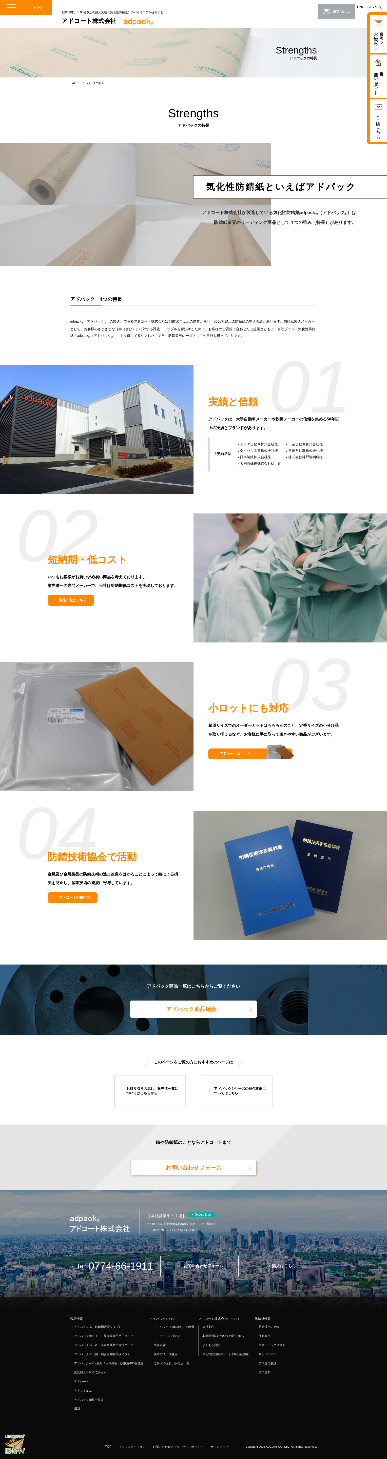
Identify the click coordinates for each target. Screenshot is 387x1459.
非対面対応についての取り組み (223, 1336)
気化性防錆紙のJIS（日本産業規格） (226, 1354)
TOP (73, 83)
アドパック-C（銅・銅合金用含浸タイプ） (102, 1354)
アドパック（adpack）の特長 (174, 1327)
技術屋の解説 (267, 1363)
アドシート (81, 1381)
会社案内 (208, 1327)
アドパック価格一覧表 (89, 1400)
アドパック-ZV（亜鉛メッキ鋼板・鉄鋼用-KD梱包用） (110, 1363)
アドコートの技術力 (74, 897)
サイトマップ (219, 1447)
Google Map (203, 1214)
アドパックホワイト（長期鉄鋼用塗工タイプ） (105, 1336)
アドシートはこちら (235, 754)
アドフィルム (83, 1390)
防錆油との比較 (269, 1327)
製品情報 (76, 1319)
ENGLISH (364, 7)
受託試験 (160, 1345)
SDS (77, 1408)
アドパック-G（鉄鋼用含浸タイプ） (98, 1327)
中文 (378, 7)
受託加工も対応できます (90, 1372)
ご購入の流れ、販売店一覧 (171, 1363)
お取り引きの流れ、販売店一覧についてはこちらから (152, 1091)
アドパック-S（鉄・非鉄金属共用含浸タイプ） (105, 1345)
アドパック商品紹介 (191, 1009)
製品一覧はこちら (73, 600)
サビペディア (267, 1354)
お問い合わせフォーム (194, 1168)
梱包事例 (265, 1336)
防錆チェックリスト (272, 1345)
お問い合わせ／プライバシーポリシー (178, 1447)
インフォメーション (132, 1447)
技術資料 (265, 1372)
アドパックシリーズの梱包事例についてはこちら (240, 1091)
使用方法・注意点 (165, 1354)
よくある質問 (211, 1345)
